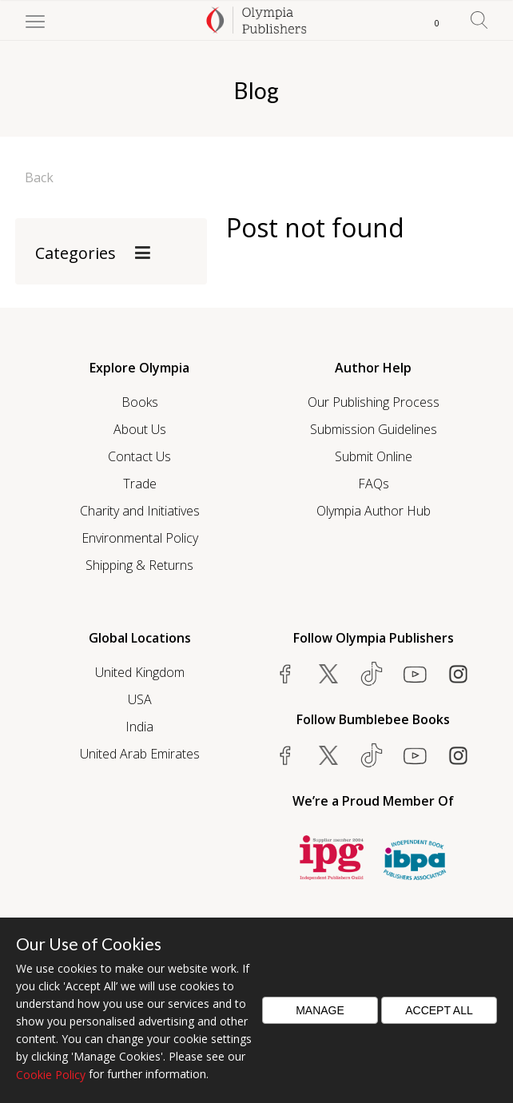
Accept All (439, 1010)
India (139, 726)
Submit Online (373, 456)
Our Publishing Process (373, 402)
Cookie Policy (51, 1074)
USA (140, 699)
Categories (75, 253)
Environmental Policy (140, 538)
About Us (139, 429)
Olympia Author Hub (373, 511)
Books (139, 402)
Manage (320, 1010)
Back (39, 177)
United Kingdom (140, 672)
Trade (140, 483)
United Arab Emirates (140, 754)
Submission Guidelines (373, 429)
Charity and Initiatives (140, 511)
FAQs (373, 483)
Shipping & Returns (139, 565)
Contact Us (139, 456)
